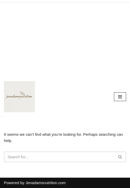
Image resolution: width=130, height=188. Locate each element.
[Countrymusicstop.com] (19, 96)
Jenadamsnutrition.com (45, 183)
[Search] (59, 157)
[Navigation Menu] (120, 96)
